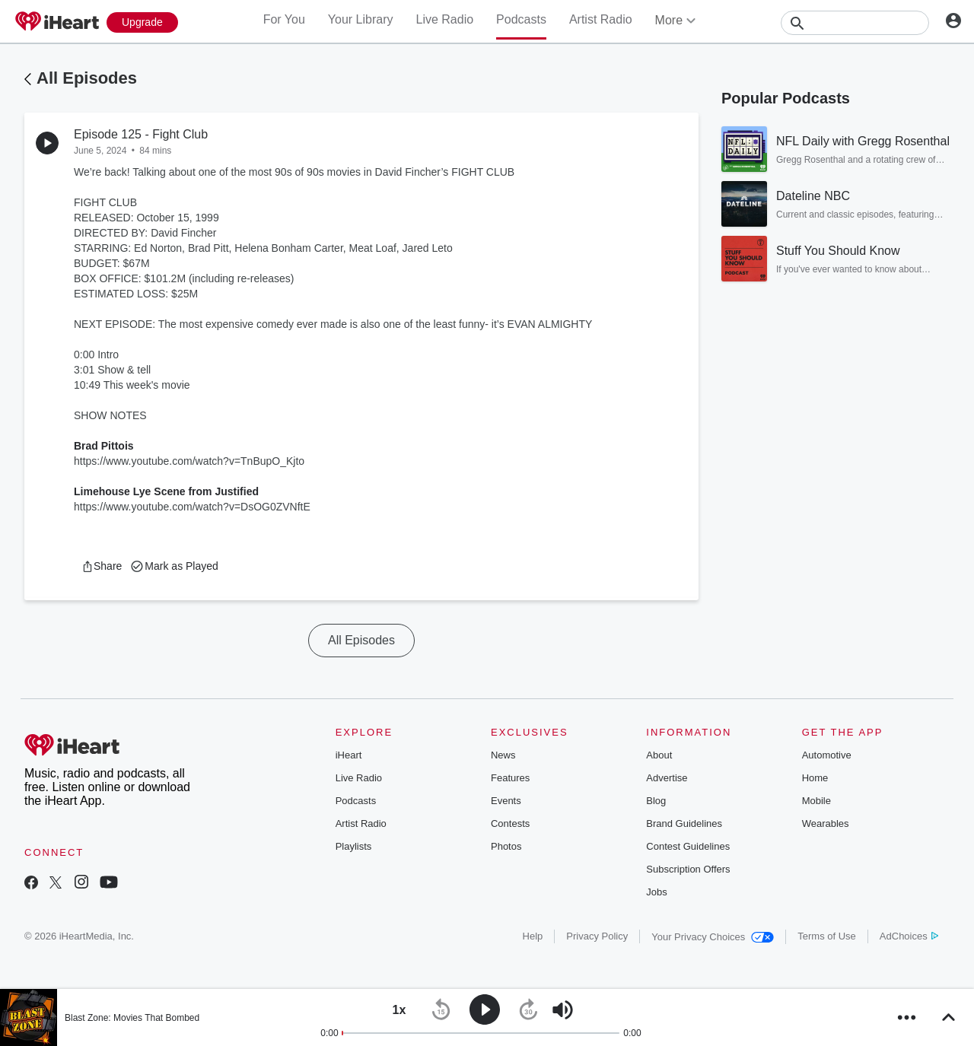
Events (506, 800)
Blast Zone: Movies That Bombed (132, 1018)
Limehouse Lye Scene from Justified (166, 491)
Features (510, 778)
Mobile (816, 800)
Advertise (666, 778)
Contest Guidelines (688, 846)
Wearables (825, 823)
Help (533, 936)
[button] (101, 566)
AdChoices (909, 936)
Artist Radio (600, 19)
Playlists (354, 846)
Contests (510, 823)
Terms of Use (826, 936)
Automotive (826, 755)
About (659, 755)
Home (815, 778)
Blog (656, 800)
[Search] (855, 23)
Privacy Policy (597, 936)
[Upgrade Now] (142, 22)
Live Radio (444, 19)
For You (284, 19)
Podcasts (521, 19)
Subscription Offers (688, 869)
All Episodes (87, 77)
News (503, 755)
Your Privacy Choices (712, 937)
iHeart (349, 755)
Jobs (656, 892)
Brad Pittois (104, 446)
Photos (506, 846)
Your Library (360, 19)
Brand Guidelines (684, 823)
